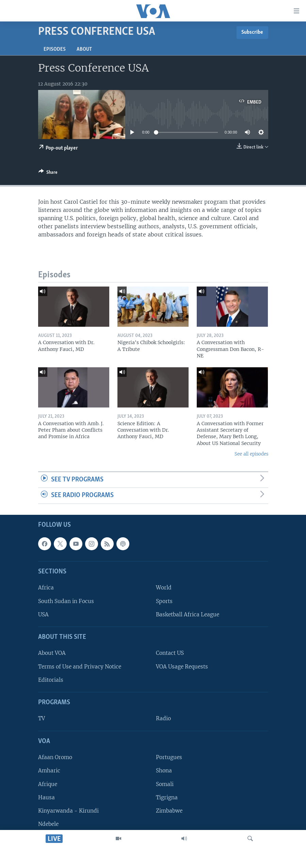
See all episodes (251, 454)
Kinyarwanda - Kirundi (68, 810)
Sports (164, 601)
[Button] (48, 173)
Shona (164, 770)
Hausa (46, 797)
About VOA (52, 653)
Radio (163, 718)
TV (41, 718)
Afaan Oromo (55, 757)
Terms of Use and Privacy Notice (79, 666)
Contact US (170, 653)
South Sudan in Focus (66, 601)
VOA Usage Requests (182, 666)
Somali (165, 784)
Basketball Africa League (187, 614)
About (84, 49)
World (164, 588)
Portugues (169, 757)
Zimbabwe (169, 810)
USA (43, 614)
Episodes (55, 49)
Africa (46, 588)
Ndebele (48, 824)
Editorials (50, 680)
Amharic (49, 770)
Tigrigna (167, 797)
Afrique (47, 784)
